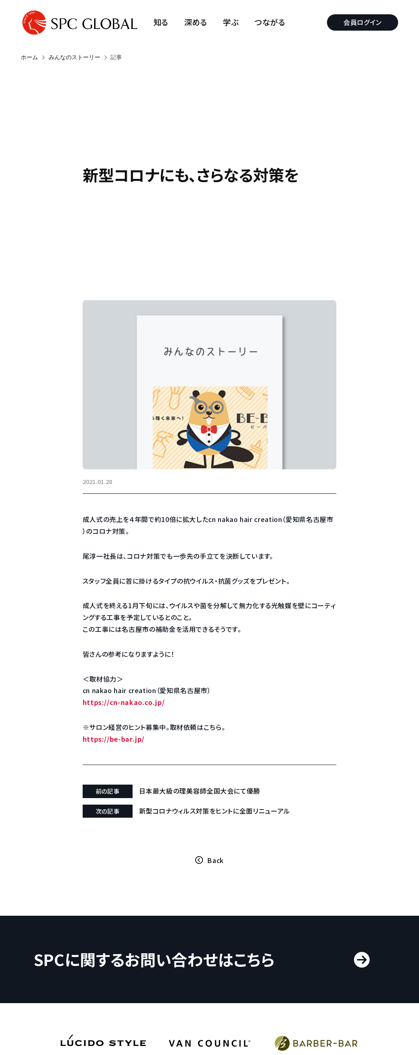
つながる (270, 22)
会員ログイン (362, 22)
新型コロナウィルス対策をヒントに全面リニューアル (214, 811)
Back (215, 860)
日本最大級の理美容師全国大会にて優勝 (200, 791)
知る (161, 22)
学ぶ (231, 22)
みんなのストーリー (74, 57)
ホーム (29, 57)
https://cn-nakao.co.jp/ (124, 702)
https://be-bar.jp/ (114, 738)
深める (195, 22)
